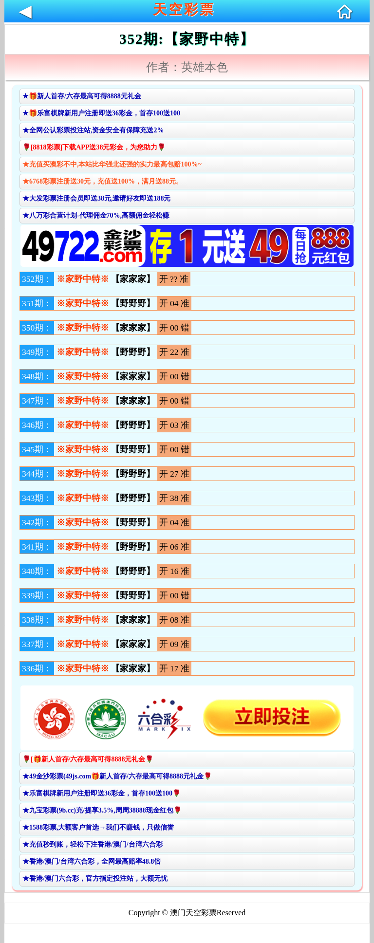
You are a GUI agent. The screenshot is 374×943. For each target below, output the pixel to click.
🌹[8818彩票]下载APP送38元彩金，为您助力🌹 (94, 147)
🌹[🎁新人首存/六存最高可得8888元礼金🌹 (88, 759)
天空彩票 (184, 9)
